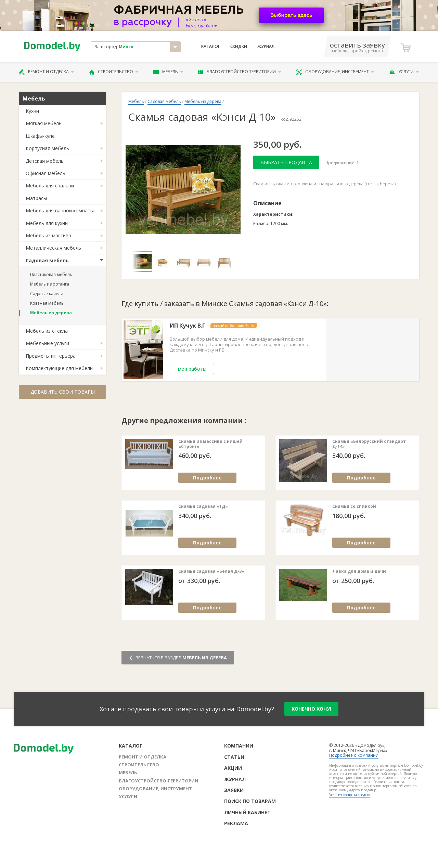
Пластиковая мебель (51, 274)
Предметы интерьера (51, 356)
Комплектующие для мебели (59, 368)
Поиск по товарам (250, 801)
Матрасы (36, 198)
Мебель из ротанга (49, 284)
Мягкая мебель (44, 123)
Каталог (210, 46)
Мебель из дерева (51, 313)
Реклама (236, 823)
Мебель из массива (48, 235)
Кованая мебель (47, 303)
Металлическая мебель (53, 248)
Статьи (234, 757)
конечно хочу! (311, 708)
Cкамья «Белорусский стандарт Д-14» (369, 444)
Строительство (114, 72)
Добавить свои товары (62, 391)
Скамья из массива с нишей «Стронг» (210, 444)
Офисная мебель (45, 173)
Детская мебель (45, 161)
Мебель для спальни (50, 185)
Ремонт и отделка (46, 72)
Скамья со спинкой (354, 506)
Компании (238, 745)
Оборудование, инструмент (335, 72)
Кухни (32, 111)
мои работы (192, 369)
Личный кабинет (247, 812)
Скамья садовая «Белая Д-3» (211, 571)
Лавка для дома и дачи (359, 571)
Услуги (404, 72)
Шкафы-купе (40, 136)
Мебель (168, 72)
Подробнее (207, 477)
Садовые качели (46, 293)
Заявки (234, 790)
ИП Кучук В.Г (187, 325)
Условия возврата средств (349, 794)
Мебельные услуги (47, 343)
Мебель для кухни (47, 223)
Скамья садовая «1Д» (203, 506)
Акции (233, 767)
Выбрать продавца (286, 162)
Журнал (265, 46)
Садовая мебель (47, 260)
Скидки (238, 46)
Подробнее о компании (353, 755)
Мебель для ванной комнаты (60, 210)
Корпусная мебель (47, 148)
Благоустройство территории (239, 72)
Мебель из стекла (47, 331)
